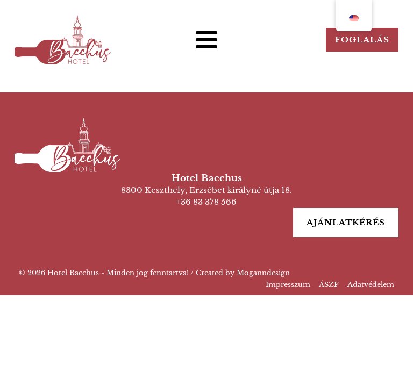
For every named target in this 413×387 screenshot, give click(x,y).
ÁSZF (329, 284)
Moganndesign (263, 272)
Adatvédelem (370, 284)
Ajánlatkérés (346, 222)
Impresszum (288, 284)
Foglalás (362, 39)
